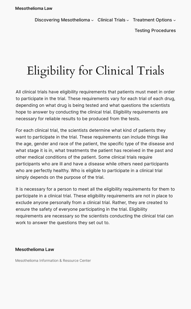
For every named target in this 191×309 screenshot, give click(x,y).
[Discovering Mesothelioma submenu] (92, 20)
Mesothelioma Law (33, 8)
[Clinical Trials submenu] (127, 20)
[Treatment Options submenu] (174, 20)
